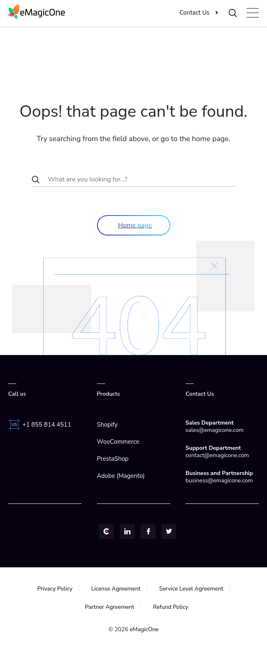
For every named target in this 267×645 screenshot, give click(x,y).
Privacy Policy (54, 589)
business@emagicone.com (219, 480)
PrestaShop (113, 459)
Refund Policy (170, 607)
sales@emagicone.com (214, 430)
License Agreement (116, 589)
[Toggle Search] (233, 12)
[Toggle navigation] (253, 12)
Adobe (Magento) (121, 476)
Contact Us (194, 13)
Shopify (107, 425)
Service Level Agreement (191, 589)
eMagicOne (144, 629)
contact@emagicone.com (217, 455)
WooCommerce (118, 442)
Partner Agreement (109, 607)
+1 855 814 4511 (46, 425)
